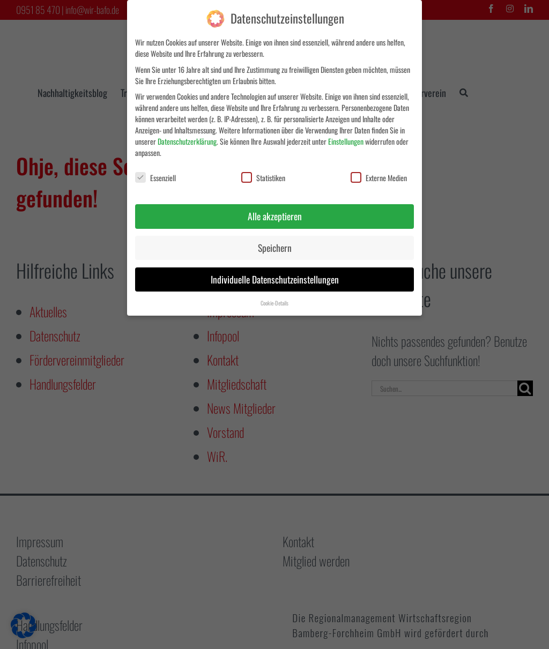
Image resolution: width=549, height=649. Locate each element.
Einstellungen (345, 141)
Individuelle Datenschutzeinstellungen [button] (275, 279)
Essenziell (155, 177)
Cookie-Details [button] (274, 303)
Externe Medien (379, 177)
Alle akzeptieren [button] (275, 216)
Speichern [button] (275, 248)
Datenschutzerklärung (187, 141)
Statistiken (263, 177)
